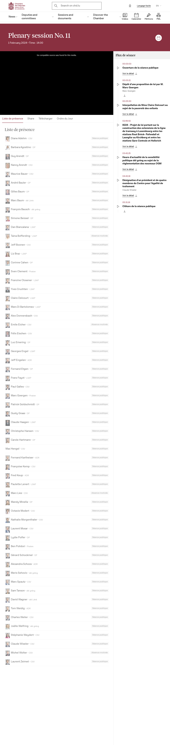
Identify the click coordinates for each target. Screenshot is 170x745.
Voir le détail (128, 73)
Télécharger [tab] (46, 118)
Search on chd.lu (70, 5)
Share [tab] (30, 118)
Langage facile (144, 5)
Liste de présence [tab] (12, 118)
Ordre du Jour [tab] (65, 118)
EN (157, 5)
